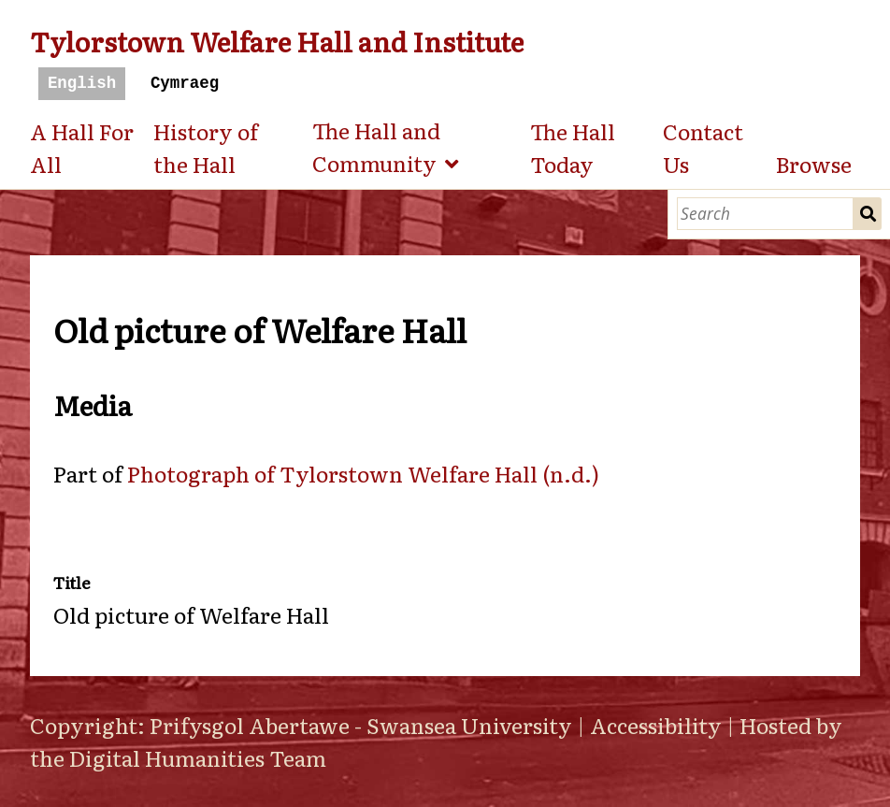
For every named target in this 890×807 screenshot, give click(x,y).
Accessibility (656, 725)
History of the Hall (205, 147)
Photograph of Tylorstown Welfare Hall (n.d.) (363, 473)
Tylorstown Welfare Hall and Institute (277, 41)
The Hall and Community (376, 146)
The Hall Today (572, 147)
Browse (814, 164)
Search (868, 213)
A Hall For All (82, 147)
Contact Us (703, 147)
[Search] (765, 213)
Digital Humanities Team (197, 757)
